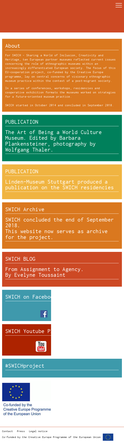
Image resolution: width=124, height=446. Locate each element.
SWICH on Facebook (31, 297)
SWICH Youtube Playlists (40, 331)
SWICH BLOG (20, 259)
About (12, 46)
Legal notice (38, 431)
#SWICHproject (24, 366)
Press (21, 431)
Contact (7, 431)
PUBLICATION (21, 122)
